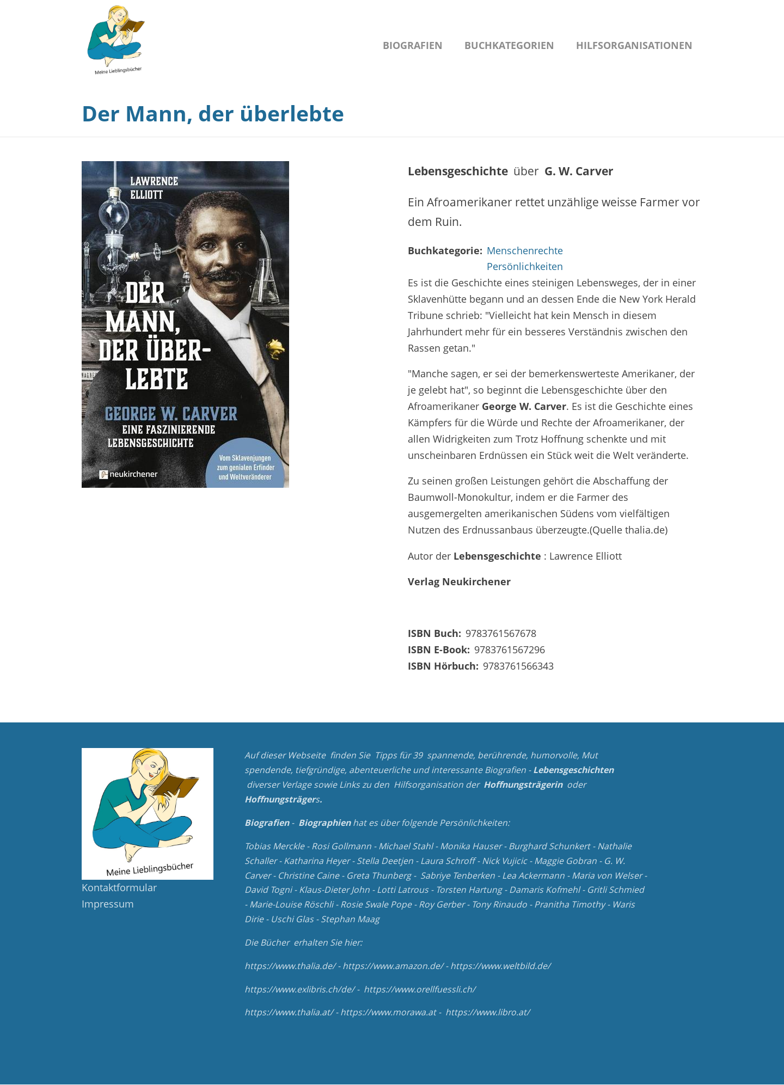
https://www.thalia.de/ (289, 966)
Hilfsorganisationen (634, 45)
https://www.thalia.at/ (288, 1012)
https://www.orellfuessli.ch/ (419, 989)
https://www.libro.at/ (487, 1012)
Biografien (413, 45)
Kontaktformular (119, 887)
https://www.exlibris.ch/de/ (299, 989)
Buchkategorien (509, 45)
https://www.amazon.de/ (392, 966)
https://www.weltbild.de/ (500, 966)
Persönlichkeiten (525, 266)
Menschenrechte (525, 250)
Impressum (108, 903)
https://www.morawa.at (388, 1012)
